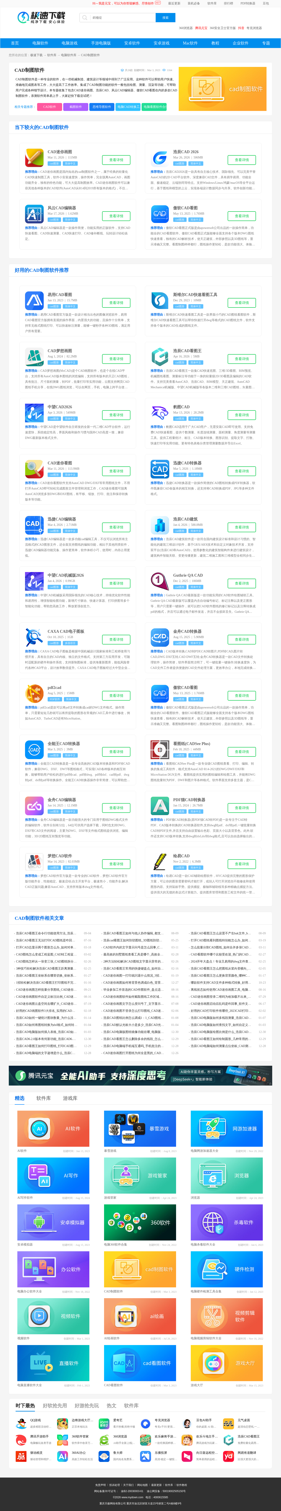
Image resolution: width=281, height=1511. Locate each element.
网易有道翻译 (247, 1452)
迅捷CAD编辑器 (62, 519)
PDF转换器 (248, 3)
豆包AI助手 (204, 1420)
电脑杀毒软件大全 (203, 1244)
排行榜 (228, 3)
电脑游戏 (69, 43)
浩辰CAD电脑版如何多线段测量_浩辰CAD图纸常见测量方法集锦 (235, 1018)
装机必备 (194, 3)
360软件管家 (80, 1436)
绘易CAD (181, 856)
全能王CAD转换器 (64, 744)
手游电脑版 (101, 43)
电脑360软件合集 (115, 1244)
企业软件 (241, 43)
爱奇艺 (117, 1420)
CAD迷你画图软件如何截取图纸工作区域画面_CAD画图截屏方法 (147, 996)
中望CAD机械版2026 (66, 575)
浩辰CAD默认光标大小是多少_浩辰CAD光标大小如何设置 (142, 1025)
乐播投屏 (161, 1452)
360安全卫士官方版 (223, 28)
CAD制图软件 (90, 55)
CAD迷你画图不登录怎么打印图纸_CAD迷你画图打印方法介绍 (146, 1010)
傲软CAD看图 (185, 208)
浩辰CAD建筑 (185, 519)
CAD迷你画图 (60, 152)
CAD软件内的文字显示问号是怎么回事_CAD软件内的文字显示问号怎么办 (153, 947)
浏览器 (195, 1197)
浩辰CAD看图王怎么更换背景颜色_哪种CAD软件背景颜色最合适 (235, 975)
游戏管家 (110, 1197)
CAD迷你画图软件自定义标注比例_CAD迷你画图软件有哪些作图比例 (63, 996)
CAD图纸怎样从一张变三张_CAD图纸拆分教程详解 (51, 961)
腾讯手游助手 (39, 1436)
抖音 (241, 28)
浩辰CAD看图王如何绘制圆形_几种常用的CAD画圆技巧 (229, 1039)
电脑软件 (40, 43)
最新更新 (156, 1485)
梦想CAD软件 (60, 856)
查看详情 (116, 160)
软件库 (212, 3)
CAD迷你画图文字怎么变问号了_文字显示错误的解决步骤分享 (145, 1003)
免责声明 (100, 1485)
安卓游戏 (161, 43)
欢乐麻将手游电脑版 (168, 1436)
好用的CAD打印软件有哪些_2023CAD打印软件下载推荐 (229, 1010)
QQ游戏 (35, 1420)
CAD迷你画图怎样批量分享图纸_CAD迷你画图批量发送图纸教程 (60, 989)
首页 (15, 43)
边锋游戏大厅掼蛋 (84, 1420)
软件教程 (182, 1485)
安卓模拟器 (25, 1244)
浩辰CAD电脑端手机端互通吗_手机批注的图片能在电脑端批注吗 (147, 1046)
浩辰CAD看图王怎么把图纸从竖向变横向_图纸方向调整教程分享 (235, 968)
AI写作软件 (25, 1197)
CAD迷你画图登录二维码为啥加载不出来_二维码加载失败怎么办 (235, 996)
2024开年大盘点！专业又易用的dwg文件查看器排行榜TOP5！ (232, 961)
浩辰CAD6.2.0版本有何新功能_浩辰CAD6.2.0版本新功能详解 (57, 1039)
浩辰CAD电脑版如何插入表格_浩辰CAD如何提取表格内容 (55, 1032)
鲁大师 (117, 1452)
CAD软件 (49, 107)
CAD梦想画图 (60, 351)
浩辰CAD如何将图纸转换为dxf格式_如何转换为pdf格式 (53, 1025)
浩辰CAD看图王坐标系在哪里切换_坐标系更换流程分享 (54, 975)
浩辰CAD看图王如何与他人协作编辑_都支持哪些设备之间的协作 (147, 933)
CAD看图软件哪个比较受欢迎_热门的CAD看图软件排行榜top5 (233, 954)
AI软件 (22, 1150)
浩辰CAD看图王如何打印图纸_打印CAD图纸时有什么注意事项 (58, 1046)
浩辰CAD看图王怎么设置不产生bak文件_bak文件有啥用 (228, 933)
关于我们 (128, 1485)
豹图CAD (181, 407)
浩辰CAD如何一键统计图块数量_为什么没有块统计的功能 (55, 1018)
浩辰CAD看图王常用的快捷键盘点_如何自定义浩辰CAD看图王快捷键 (150, 968)
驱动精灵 (36, 1452)
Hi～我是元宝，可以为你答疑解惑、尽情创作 (123, 3)
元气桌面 (244, 1420)
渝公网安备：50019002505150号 (166, 1491)
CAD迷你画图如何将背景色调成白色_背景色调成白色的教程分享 (147, 982)
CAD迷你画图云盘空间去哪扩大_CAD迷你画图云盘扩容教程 (57, 1003)
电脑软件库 (68, 55)
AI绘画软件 (112, 1338)
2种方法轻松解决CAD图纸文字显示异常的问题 (135, 961)
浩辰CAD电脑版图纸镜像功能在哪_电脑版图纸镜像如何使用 (144, 1032)
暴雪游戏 (110, 1150)
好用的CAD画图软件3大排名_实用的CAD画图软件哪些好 (55, 1010)
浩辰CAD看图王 (187, 351)
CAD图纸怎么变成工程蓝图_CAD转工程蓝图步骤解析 (52, 954)
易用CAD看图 (60, 295)
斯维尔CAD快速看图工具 (195, 295)
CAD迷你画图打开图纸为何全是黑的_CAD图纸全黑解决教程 (144, 1053)
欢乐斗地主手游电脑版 (209, 1436)
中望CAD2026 (60, 407)
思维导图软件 (102, 107)
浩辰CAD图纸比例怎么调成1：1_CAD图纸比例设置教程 (141, 1018)
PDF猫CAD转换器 (189, 800)
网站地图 (142, 1485)
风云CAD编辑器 (62, 208)
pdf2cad (54, 687)
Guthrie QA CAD (188, 575)
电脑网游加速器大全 (204, 1150)
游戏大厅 (197, 1385)
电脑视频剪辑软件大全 (206, 1338)
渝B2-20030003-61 (132, 1491)
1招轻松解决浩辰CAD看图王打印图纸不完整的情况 (51, 982)
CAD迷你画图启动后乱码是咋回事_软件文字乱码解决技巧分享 (233, 1003)
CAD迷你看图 (60, 463)
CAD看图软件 (113, 1385)
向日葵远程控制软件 (209, 1452)
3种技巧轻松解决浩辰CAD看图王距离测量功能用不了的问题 (57, 968)
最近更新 (174, 3)
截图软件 (76, 107)
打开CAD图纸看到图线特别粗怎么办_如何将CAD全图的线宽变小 (235, 940)
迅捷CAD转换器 (187, 463)
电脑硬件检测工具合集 (206, 1291)
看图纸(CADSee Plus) (191, 744)
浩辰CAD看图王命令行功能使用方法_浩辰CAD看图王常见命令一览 (61, 933)
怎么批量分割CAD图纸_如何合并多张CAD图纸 (222, 947)
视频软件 (23, 1338)
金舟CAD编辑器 (62, 800)
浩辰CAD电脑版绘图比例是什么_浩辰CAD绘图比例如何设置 (232, 1032)
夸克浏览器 (254, 28)
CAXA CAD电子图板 (66, 631)
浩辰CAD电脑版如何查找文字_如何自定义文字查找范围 (229, 1025)
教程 (215, 43)
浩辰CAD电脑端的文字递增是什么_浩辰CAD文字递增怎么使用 (58, 1053)
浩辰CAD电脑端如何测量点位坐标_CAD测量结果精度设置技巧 (233, 1046)
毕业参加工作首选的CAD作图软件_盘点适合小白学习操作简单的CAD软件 (153, 989)
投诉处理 (114, 1485)
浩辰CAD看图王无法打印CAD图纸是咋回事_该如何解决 (54, 940)
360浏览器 (186, 28)
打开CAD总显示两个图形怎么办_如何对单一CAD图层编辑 (55, 947)
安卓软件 (132, 43)
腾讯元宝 (201, 28)
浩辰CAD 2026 (186, 152)
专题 (266, 43)
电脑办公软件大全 (29, 1291)
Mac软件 (190, 43)
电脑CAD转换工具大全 (129, 107)
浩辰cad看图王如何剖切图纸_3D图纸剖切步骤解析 (137, 940)
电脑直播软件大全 (29, 1385)
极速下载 (36, 55)
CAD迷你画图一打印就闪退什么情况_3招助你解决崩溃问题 (143, 975)
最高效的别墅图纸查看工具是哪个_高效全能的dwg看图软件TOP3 (147, 954)
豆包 (266, 3)
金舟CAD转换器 (187, 631)
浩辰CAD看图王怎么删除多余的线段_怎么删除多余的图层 (142, 1039)
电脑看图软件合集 (155, 107)
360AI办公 (79, 1452)
